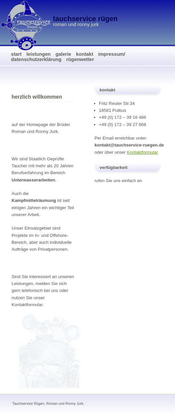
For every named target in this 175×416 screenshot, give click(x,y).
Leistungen (38, 54)
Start (16, 54)
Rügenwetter (80, 59)
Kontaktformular (142, 152)
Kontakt (84, 54)
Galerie (63, 54)
